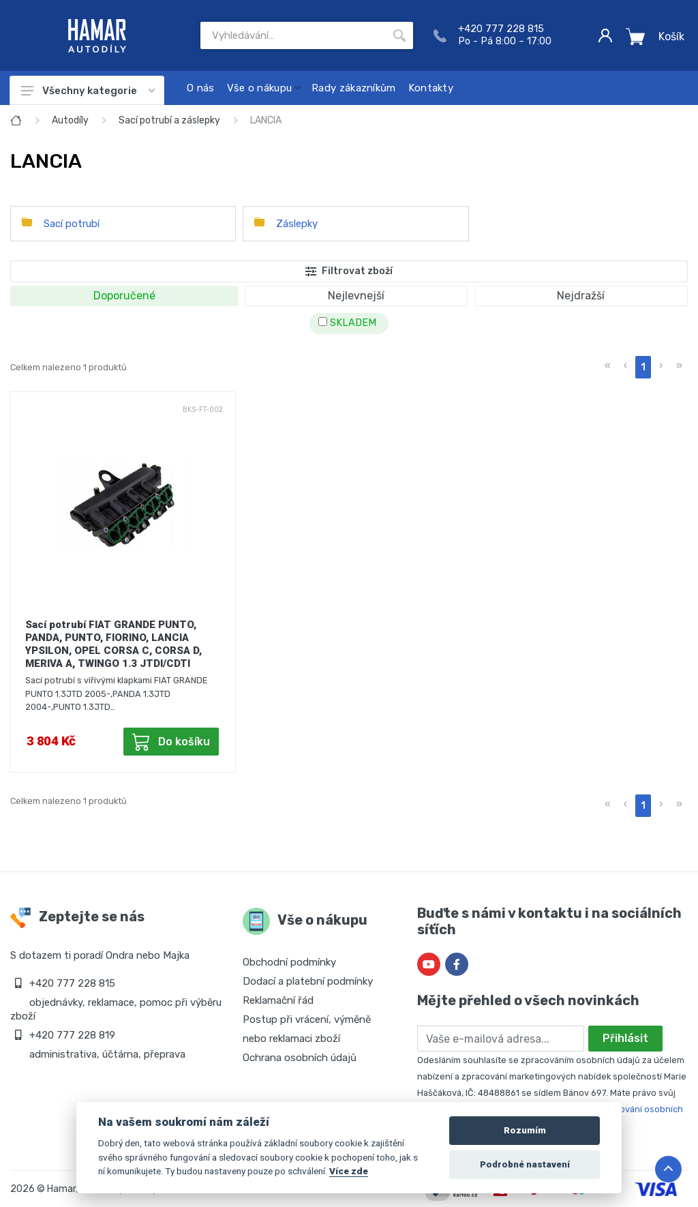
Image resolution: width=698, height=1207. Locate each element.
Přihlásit (625, 1038)
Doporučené (124, 295)
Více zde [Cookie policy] (348, 1170)
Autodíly (70, 120)
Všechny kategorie (88, 91)
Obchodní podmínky (289, 962)
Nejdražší (581, 295)
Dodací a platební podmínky (308, 981)
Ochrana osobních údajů (299, 1058)
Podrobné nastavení (525, 1164)
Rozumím (525, 1130)
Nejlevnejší (356, 295)
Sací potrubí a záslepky (169, 120)
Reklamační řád (278, 1000)
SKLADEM (347, 323)
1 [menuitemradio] (643, 367)
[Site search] (293, 35)
